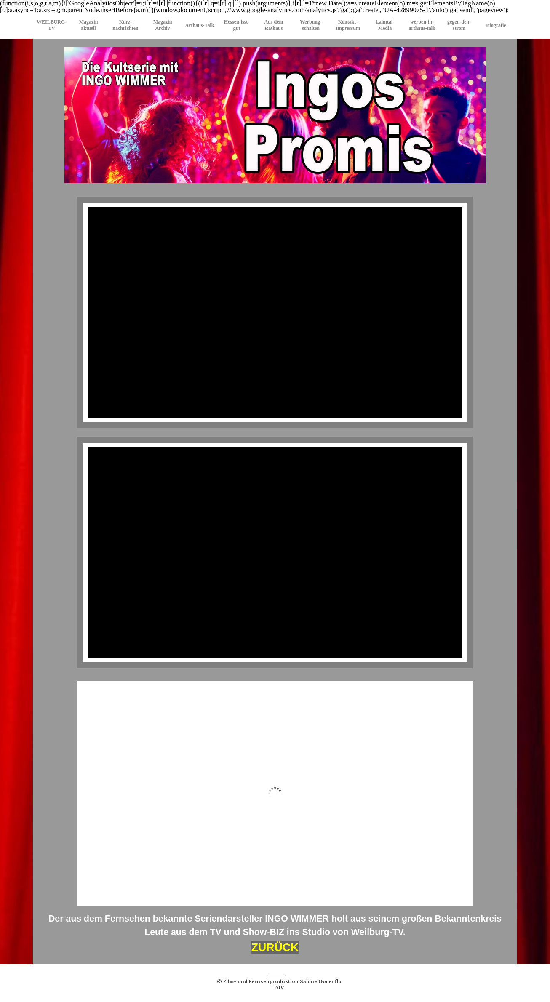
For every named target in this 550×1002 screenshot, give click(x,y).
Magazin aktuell (88, 25)
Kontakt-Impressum (348, 25)
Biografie (496, 25)
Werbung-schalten (311, 25)
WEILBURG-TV (52, 25)
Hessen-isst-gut (237, 25)
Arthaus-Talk (199, 25)
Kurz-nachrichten (125, 25)
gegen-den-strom (459, 25)
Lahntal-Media (385, 25)
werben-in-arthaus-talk (421, 25)
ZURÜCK (275, 947)
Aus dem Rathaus (273, 25)
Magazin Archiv (162, 25)
